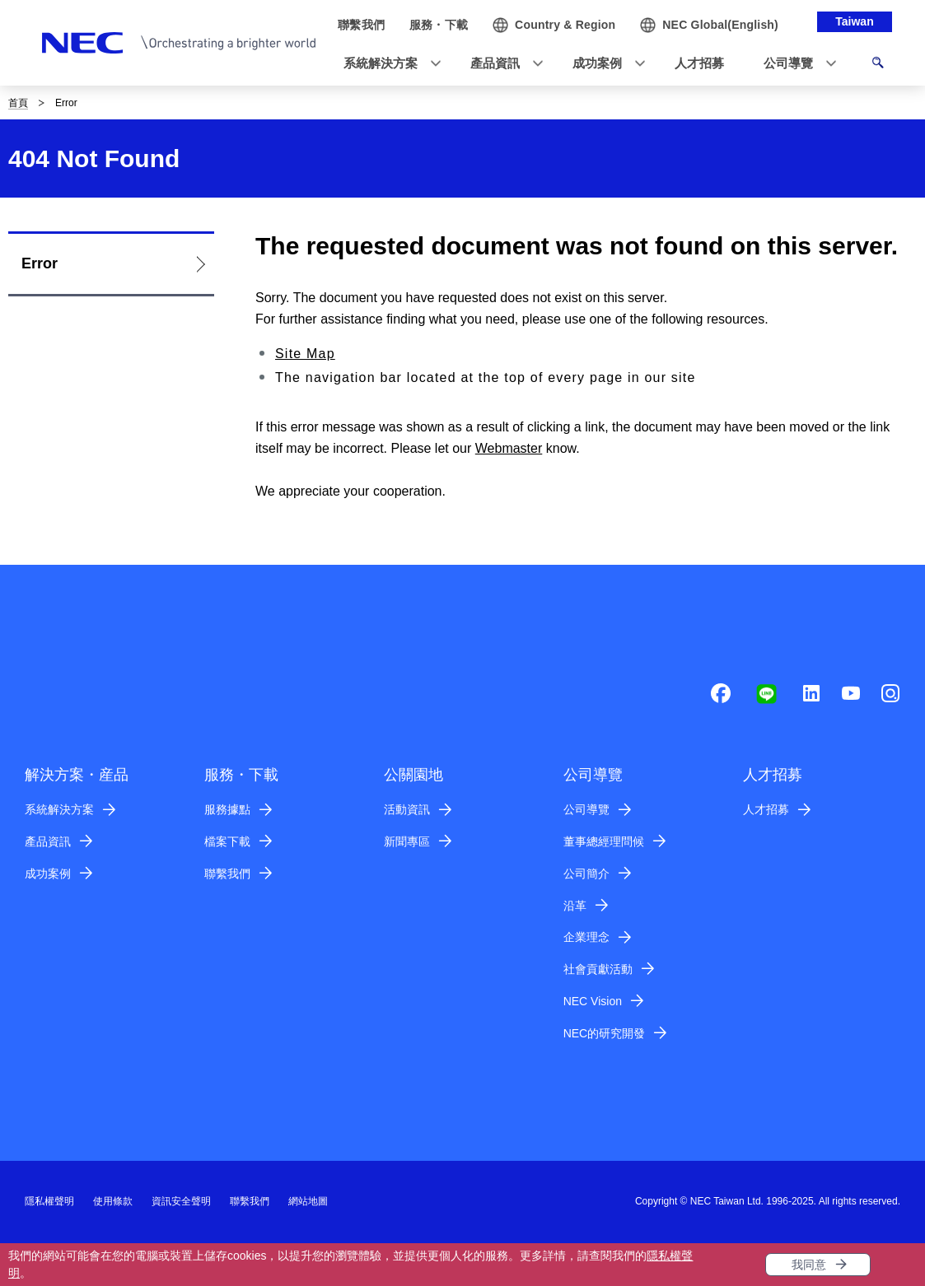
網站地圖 (308, 1201)
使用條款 (113, 1201)
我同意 (809, 1264)
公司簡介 (586, 873)
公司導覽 (586, 809)
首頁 (18, 103)
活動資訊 (407, 809)
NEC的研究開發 (604, 1033)
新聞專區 (407, 841)
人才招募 (766, 809)
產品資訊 (48, 841)
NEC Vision (592, 1001)
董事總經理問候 (603, 841)
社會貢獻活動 (598, 969)
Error (39, 263)
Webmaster (509, 448)
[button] (387, 64)
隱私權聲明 (49, 1201)
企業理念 (586, 937)
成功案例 (48, 873)
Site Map (305, 354)
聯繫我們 (227, 873)
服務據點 (227, 809)
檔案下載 (227, 841)
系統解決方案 (59, 809)
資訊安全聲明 (181, 1201)
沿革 (574, 905)
